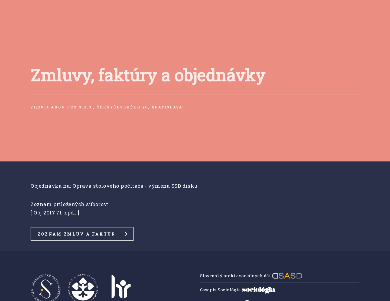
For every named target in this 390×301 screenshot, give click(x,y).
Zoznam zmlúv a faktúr (76, 234)
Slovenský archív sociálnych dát (251, 275)
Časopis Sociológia (238, 289)
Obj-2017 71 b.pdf (55, 212)
